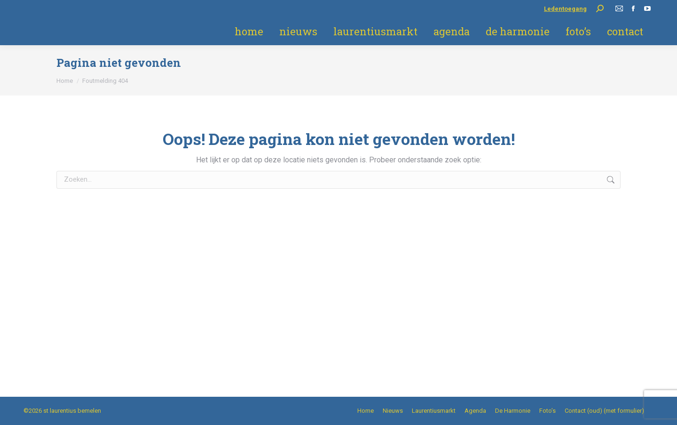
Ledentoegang (565, 8)
